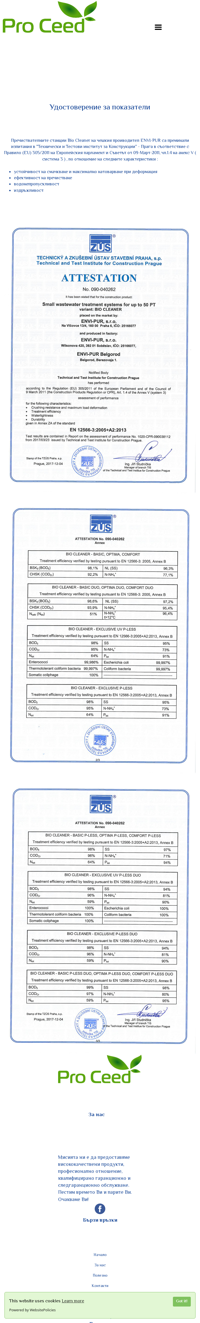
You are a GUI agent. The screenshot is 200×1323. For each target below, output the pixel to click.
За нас (100, 1265)
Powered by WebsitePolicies (32, 1309)
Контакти (100, 1286)
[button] (158, 27)
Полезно (100, 1276)
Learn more (73, 1301)
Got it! (181, 1301)
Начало (100, 1255)
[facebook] (100, 1212)
